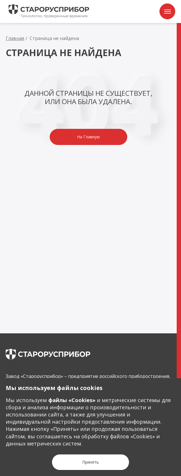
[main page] (48, 354)
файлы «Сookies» (71, 400)
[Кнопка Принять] (90, 462)
